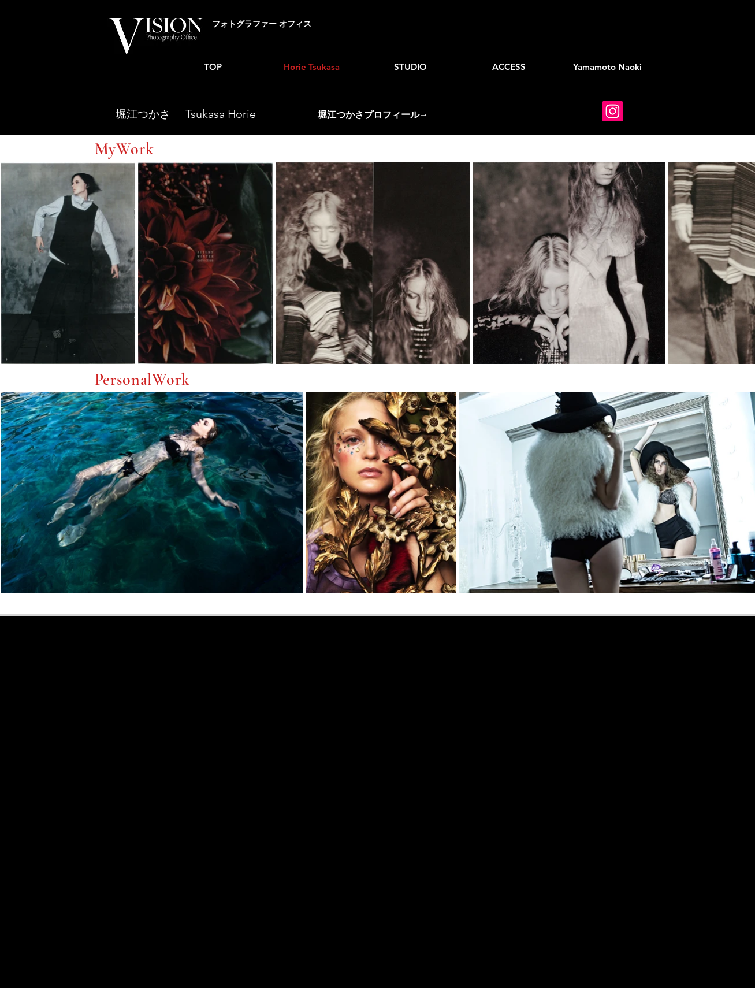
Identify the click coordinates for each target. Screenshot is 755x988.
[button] (373, 115)
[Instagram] (612, 111)
